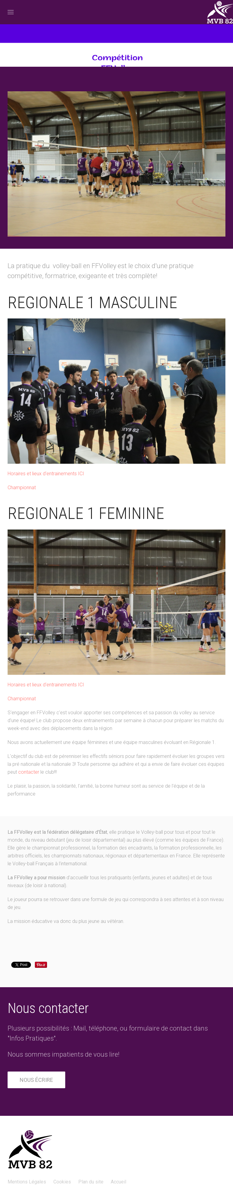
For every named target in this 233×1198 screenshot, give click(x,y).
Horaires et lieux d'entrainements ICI (46, 473)
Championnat (22, 487)
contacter (28, 772)
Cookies (62, 1182)
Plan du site (90, 1182)
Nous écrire (36, 1080)
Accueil (118, 1182)
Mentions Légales (27, 1182)
